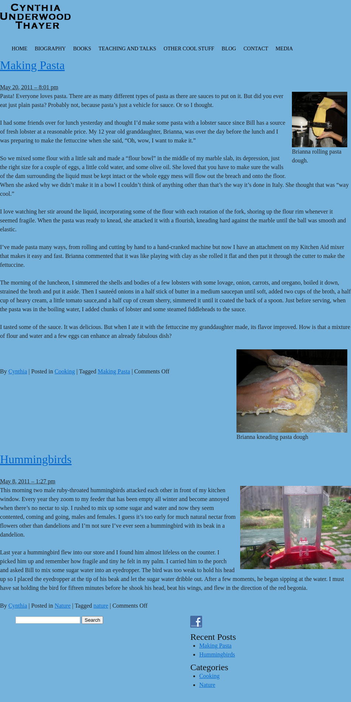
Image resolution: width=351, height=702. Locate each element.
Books (82, 48)
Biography (50, 48)
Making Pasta (32, 65)
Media (284, 48)
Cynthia (17, 371)
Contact (255, 48)
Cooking (65, 371)
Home (19, 48)
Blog (229, 48)
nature (100, 605)
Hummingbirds (36, 459)
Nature (63, 605)
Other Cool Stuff (189, 48)
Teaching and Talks (127, 48)
